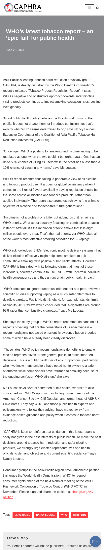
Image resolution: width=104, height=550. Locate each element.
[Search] (97, 7)
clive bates (22, 515)
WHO (64, 515)
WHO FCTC (79, 515)
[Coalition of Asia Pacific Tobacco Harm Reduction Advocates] (24, 8)
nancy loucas (45, 515)
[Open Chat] (95, 541)
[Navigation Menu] (89, 7)
